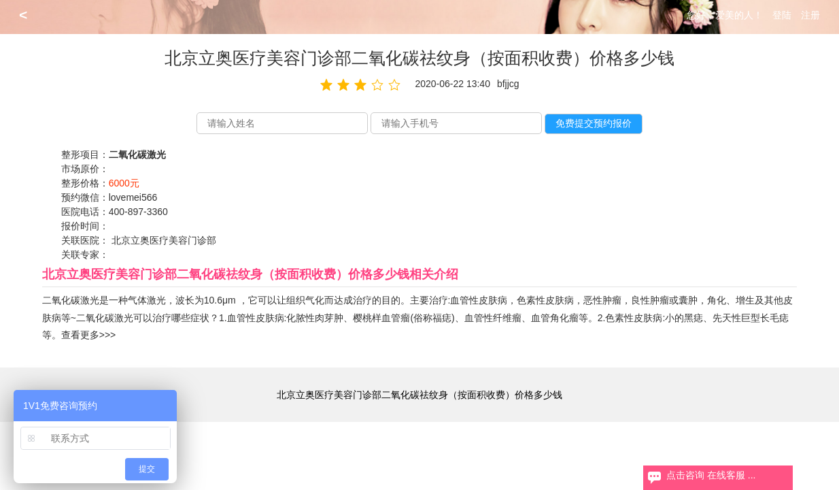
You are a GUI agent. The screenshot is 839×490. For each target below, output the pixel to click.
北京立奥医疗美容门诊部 (164, 240)
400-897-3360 (138, 211)
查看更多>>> (88, 334)
